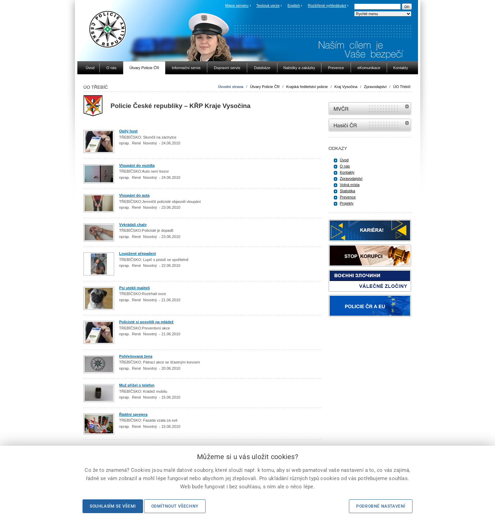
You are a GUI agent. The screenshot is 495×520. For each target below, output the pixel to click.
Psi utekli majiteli (134, 288)
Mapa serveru (236, 5)
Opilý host (128, 131)
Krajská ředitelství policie (307, 87)
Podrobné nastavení (380, 506)
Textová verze (267, 5)
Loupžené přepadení (137, 253)
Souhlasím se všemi (113, 506)
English (293, 5)
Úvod (344, 160)
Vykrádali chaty (133, 225)
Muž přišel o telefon (137, 385)
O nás (345, 166)
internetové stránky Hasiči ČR (370, 125)
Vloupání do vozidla (137, 165)
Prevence (348, 197)
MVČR (370, 108)
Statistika (347, 191)
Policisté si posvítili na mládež (146, 322)
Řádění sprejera (133, 414)
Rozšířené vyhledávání (327, 5)
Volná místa (350, 185)
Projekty (347, 203)
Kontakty (347, 172)
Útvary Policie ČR (264, 87)
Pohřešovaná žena (136, 356)
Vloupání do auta (134, 195)
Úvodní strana (230, 87)
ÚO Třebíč (402, 87)
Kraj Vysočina (346, 87)
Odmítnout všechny (174, 506)
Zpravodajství (375, 87)
